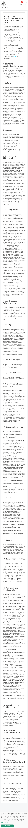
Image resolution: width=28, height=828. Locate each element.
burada (15, 56)
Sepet (26, 3)
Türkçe (22, 3)
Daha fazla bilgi (5, 822)
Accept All (7, 825)
